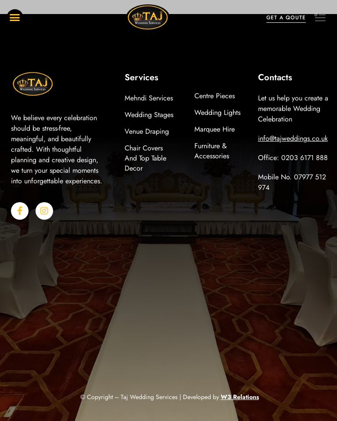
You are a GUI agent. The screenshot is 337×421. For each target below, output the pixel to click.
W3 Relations (240, 396)
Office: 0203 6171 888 (293, 158)
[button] (15, 17)
